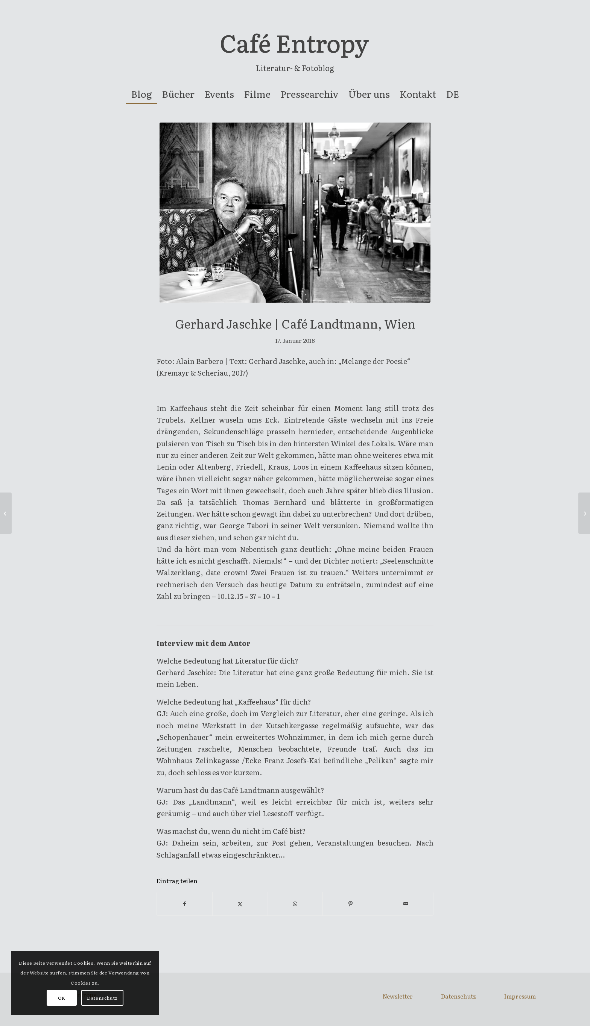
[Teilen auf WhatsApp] (295, 903)
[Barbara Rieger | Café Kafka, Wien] (6, 513)
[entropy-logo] (295, 46)
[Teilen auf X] (240, 903)
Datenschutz (458, 996)
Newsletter (398, 996)
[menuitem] (141, 94)
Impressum (520, 996)
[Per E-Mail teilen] (405, 903)
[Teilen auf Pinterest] (350, 903)
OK (61, 997)
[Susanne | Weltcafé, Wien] (584, 513)
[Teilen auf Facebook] (184, 903)
